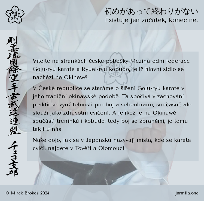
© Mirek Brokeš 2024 (27, 193)
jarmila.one (187, 193)
